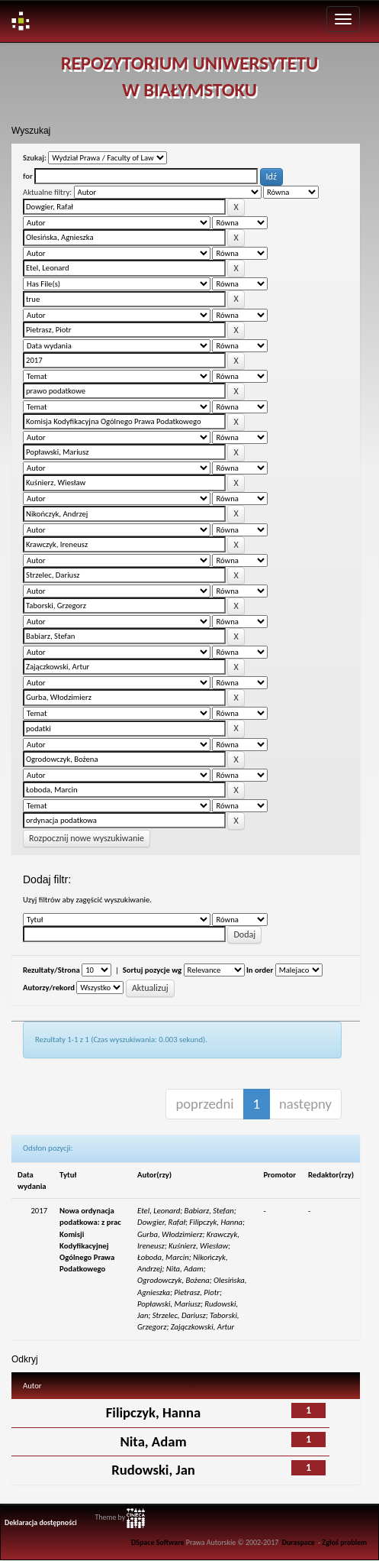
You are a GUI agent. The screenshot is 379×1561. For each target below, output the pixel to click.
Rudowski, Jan (153, 1469)
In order (259, 970)
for (28, 176)
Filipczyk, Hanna (153, 1412)
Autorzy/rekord (49, 988)
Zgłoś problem (345, 1542)
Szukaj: (35, 158)
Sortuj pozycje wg (152, 970)
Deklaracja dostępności (41, 1522)
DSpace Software (157, 1542)
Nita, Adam (153, 1441)
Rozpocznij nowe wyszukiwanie (86, 838)
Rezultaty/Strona (51, 970)
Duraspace (298, 1542)
